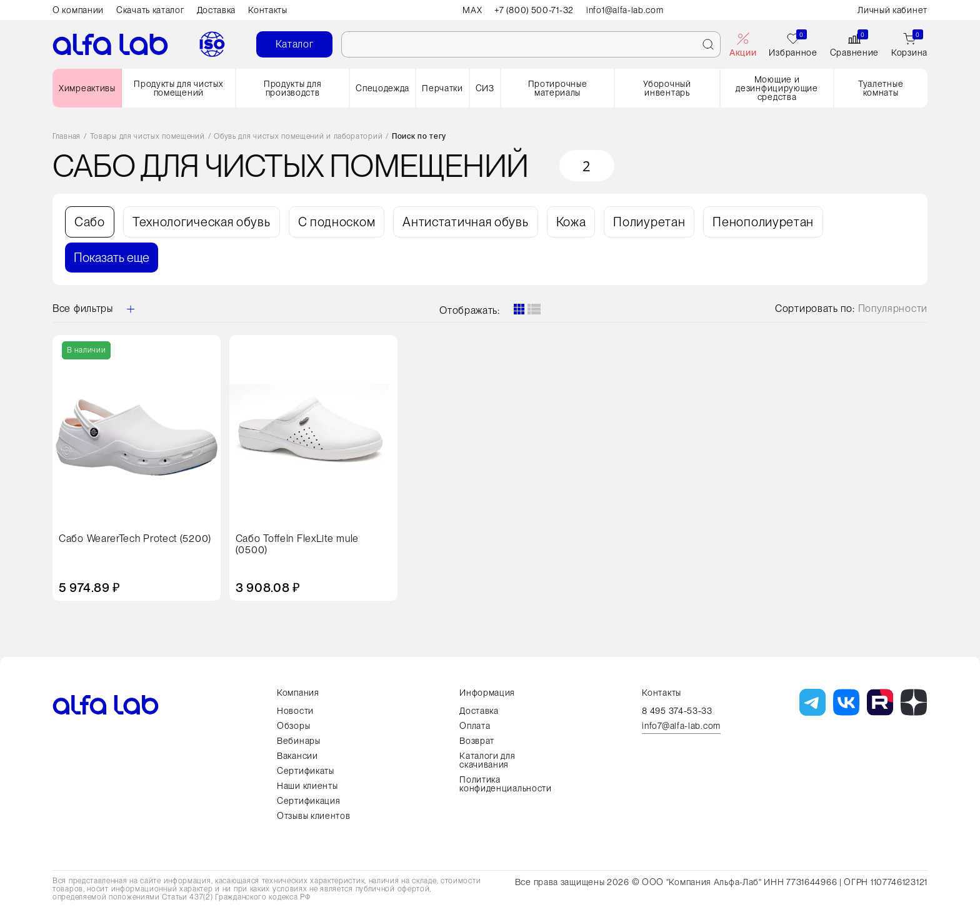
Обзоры (293, 725)
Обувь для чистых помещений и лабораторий (298, 137)
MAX (471, 10)
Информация (487, 692)
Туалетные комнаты (880, 88)
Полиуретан (649, 221)
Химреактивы (87, 88)
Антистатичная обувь (465, 221)
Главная (66, 137)
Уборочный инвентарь (667, 88)
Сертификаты (305, 770)
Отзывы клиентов (314, 815)
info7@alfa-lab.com (681, 726)
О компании (78, 10)
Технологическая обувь (201, 221)
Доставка (216, 10)
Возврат (476, 740)
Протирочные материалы (558, 88)
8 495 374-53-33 (677, 710)
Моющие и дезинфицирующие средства (777, 88)
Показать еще (111, 257)
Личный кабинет (893, 10)
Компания (298, 692)
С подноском (337, 221)
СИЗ (485, 88)
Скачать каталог (150, 10)
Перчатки (442, 88)
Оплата (474, 725)
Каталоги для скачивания (487, 760)
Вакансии (297, 755)
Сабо (89, 221)
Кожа (571, 221)
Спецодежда (382, 88)
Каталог (295, 44)
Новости (295, 710)
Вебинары (299, 740)
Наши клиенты (307, 785)
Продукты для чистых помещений (178, 88)
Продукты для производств (292, 88)
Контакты (268, 10)
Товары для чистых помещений (147, 137)
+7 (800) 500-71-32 (534, 10)
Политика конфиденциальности (505, 784)
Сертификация (308, 800)
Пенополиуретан (763, 221)
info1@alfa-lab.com (625, 10)
